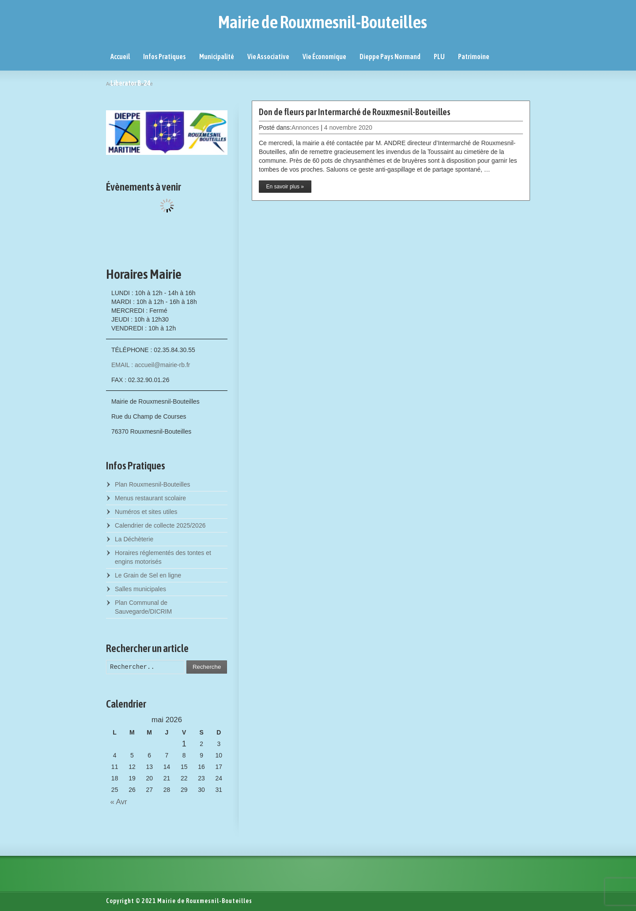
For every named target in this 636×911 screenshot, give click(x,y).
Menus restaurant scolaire (150, 498)
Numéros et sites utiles (146, 511)
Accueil (120, 56)
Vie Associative (268, 56)
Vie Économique (324, 56)
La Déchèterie (134, 539)
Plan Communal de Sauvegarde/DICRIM (143, 607)
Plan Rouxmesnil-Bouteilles (152, 484)
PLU (439, 56)
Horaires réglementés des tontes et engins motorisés (163, 557)
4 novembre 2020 (348, 127)
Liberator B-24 (130, 83)
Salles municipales (140, 588)
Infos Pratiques (164, 56)
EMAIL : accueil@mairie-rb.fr (150, 364)
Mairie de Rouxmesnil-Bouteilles (322, 22)
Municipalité (216, 56)
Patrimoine (473, 56)
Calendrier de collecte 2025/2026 (160, 525)
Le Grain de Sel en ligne (148, 575)
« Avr (116, 802)
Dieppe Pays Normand (390, 56)
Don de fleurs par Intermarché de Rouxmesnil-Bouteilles (354, 112)
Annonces (305, 127)
